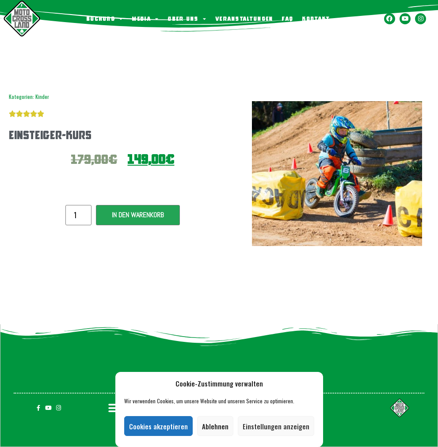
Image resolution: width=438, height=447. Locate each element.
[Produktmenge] (78, 215)
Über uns (187, 18)
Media (145, 18)
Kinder (42, 96)
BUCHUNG (104, 18)
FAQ (287, 18)
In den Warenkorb (138, 215)
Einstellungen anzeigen (276, 426)
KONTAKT (316, 18)
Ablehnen (215, 426)
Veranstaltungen (244, 18)
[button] (114, 408)
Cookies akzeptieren (158, 426)
